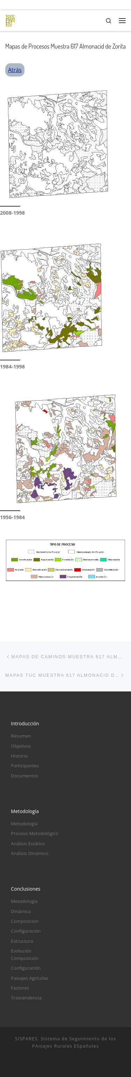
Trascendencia (26, 998)
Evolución (21, 951)
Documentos (24, 776)
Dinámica (21, 911)
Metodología (24, 823)
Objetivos (21, 746)
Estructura (22, 941)
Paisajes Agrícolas (29, 978)
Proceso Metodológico (34, 833)
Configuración (26, 931)
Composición (24, 921)
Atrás (15, 70)
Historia (19, 756)
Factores (20, 988)
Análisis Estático (28, 843)
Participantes (25, 765)
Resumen (21, 736)
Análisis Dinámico (29, 853)
